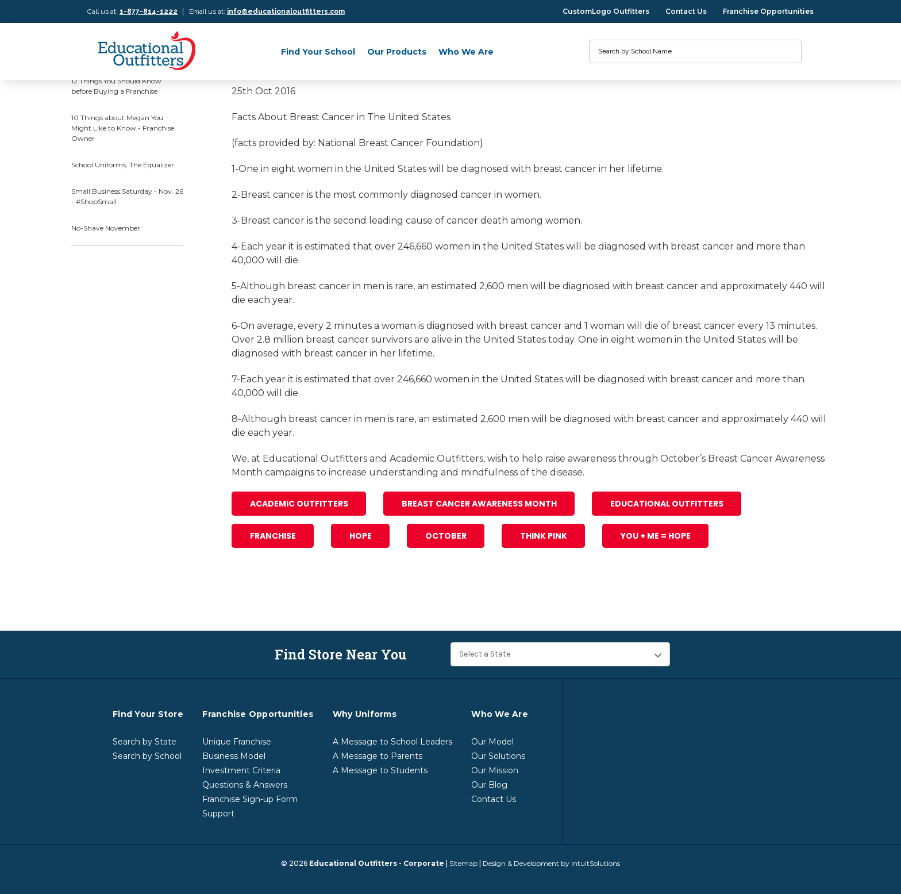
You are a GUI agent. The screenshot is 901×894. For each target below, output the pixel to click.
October (446, 536)
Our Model (492, 741)
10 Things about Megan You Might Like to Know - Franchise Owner (122, 128)
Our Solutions (498, 756)
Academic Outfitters (299, 503)
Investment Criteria (241, 770)
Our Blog (489, 785)
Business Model (233, 756)
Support (218, 813)
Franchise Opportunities (768, 11)
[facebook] (238, 593)
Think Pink (543, 536)
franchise (273, 536)
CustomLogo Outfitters (606, 11)
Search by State (144, 741)
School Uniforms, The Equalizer (122, 164)
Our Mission (494, 770)
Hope (360, 536)
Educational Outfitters (666, 503)
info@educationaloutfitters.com (286, 11)
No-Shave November (105, 228)
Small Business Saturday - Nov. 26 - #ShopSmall (127, 196)
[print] (282, 593)
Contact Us (686, 11)
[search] (787, 51)
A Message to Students (380, 770)
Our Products (396, 52)
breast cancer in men (335, 286)
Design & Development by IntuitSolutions (551, 863)
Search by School (147, 756)
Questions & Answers (244, 785)
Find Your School (318, 52)
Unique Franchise (236, 741)
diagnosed (485, 168)
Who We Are (466, 52)
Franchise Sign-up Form (250, 799)
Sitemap (463, 863)
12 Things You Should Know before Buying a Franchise (116, 85)
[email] (260, 593)
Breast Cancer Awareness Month (479, 503)
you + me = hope (656, 536)
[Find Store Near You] (560, 654)
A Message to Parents (377, 756)
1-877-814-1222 (149, 11)
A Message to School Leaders (392, 741)
